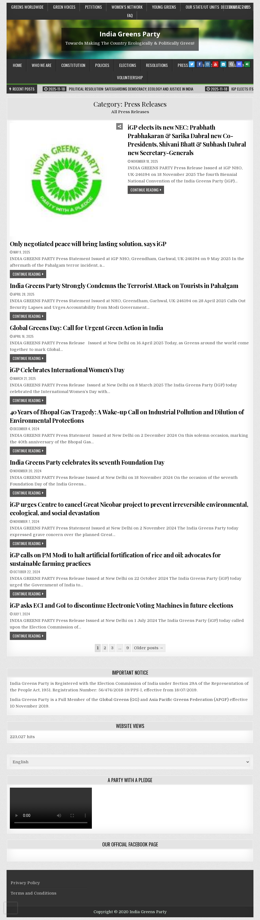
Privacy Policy (25, 882)
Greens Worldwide (27, 7)
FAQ (130, 15)
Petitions (93, 7)
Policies (102, 65)
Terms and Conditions (33, 893)
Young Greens (164, 7)
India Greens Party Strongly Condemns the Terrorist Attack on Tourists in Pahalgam (124, 285)
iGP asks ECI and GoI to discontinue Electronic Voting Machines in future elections (121, 605)
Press (183, 65)
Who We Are (41, 65)
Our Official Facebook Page (130, 844)
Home (17, 65)
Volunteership (130, 77)
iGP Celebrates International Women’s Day (67, 370)
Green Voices (64, 7)
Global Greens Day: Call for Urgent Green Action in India (86, 328)
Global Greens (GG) (119, 699)
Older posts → (148, 647)
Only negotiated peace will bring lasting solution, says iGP (88, 244)
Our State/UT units (202, 7)
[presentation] (10, 908)
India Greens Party (130, 33)
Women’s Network (127, 7)
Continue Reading (144, 190)
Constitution (73, 65)
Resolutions (157, 65)
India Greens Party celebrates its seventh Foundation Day (87, 462)
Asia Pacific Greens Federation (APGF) (189, 699)
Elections (127, 65)
